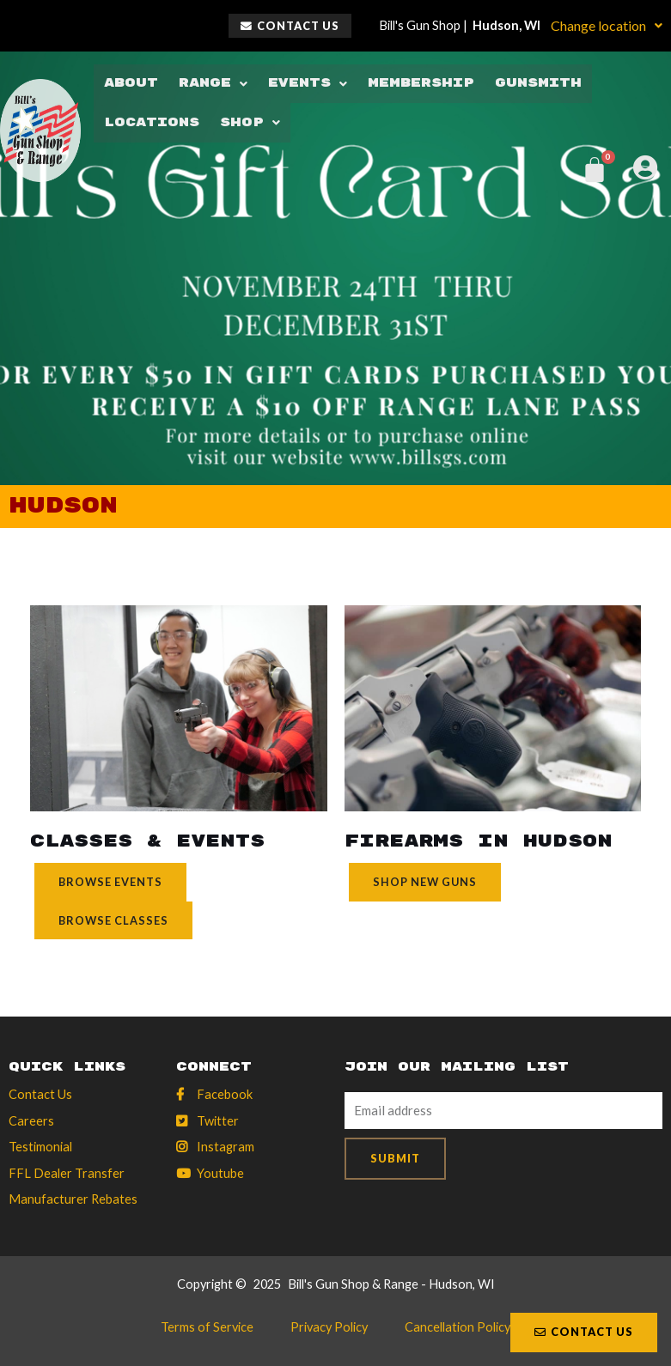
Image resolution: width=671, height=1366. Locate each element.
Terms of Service (209, 1327)
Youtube (220, 1173)
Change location (606, 25)
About (130, 83)
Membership (415, 83)
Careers (31, 1121)
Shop (249, 122)
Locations (151, 122)
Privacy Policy (329, 1327)
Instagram (225, 1146)
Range (210, 83)
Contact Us (40, 1094)
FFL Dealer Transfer (67, 1173)
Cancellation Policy (455, 1327)
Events (303, 83)
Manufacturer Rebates (73, 1199)
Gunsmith (530, 83)
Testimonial (40, 1146)
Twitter (218, 1121)
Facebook (225, 1094)
